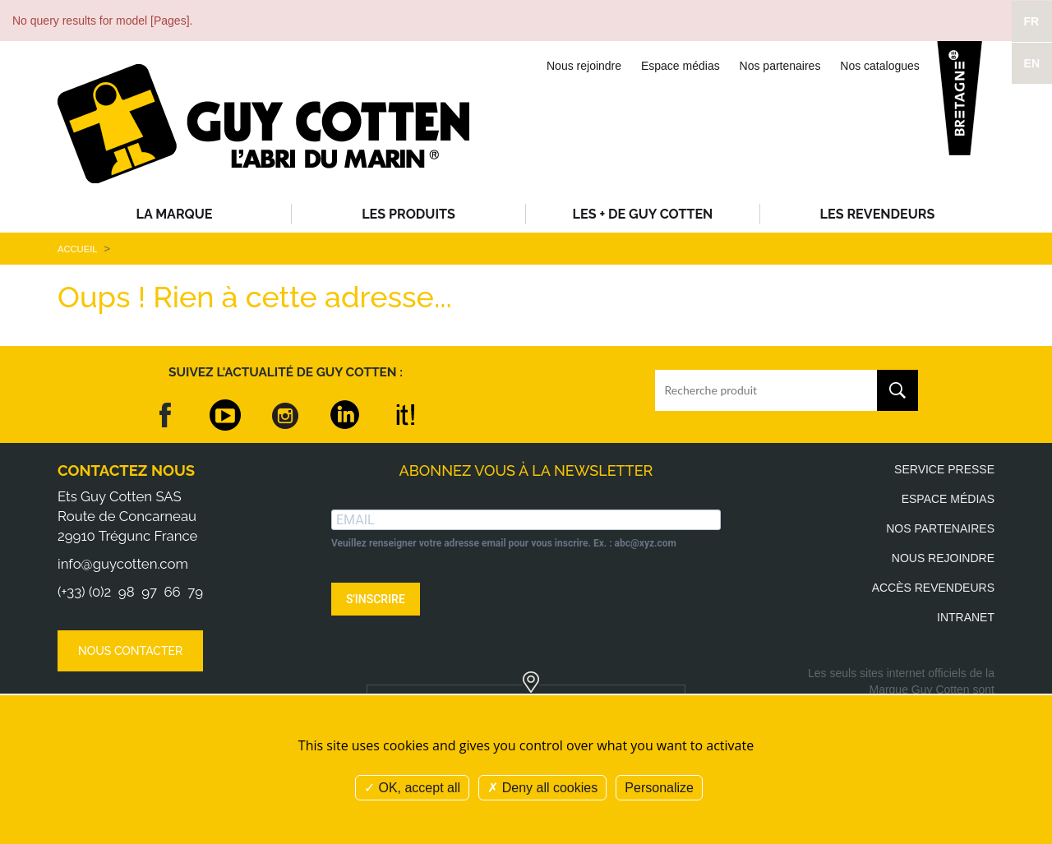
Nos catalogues (880, 65)
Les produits (408, 214)
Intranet (965, 617)
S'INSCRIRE (375, 599)
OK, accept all (412, 788)
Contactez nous (126, 470)
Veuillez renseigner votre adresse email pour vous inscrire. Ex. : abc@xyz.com (503, 543)
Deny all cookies (542, 788)
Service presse (944, 469)
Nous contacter (130, 650)
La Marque (174, 214)
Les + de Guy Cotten (643, 214)
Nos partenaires (780, 65)
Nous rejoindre (584, 65)
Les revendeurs (877, 214)
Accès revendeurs (933, 587)
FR (1032, 21)
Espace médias (680, 65)
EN (1032, 63)
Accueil (77, 249)
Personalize (659, 788)
